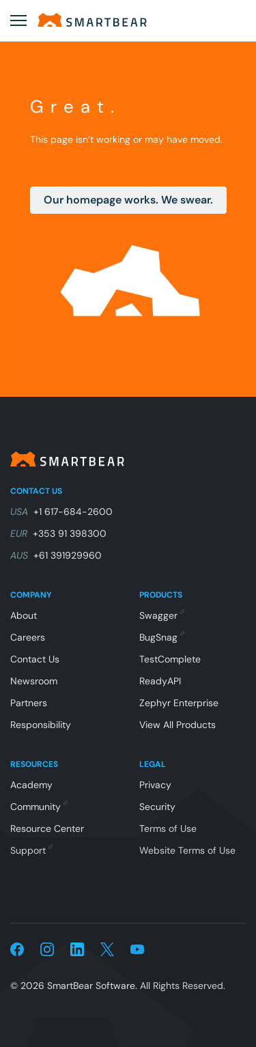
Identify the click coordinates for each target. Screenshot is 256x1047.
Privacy (155, 785)
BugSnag (161, 637)
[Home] (92, 20)
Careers (27, 637)
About (23, 615)
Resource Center (47, 828)
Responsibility (40, 724)
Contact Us (34, 659)
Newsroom (33, 681)
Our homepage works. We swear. (128, 200)
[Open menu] (18, 20)
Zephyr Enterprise (178, 703)
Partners (28, 703)
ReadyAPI (160, 681)
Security (157, 806)
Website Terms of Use (187, 850)
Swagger (161, 615)
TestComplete (170, 659)
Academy (31, 785)
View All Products (177, 724)
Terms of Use (168, 828)
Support (31, 850)
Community (38, 806)
